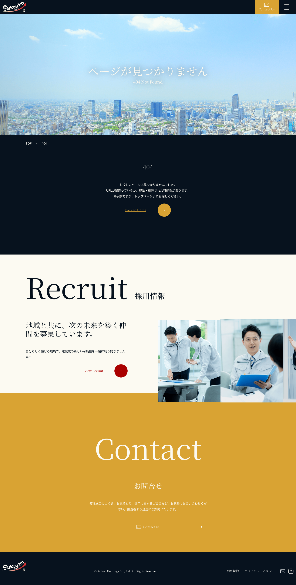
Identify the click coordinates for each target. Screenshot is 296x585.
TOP (29, 143)
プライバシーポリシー (259, 571)
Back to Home (148, 210)
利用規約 (233, 571)
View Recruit (106, 374)
